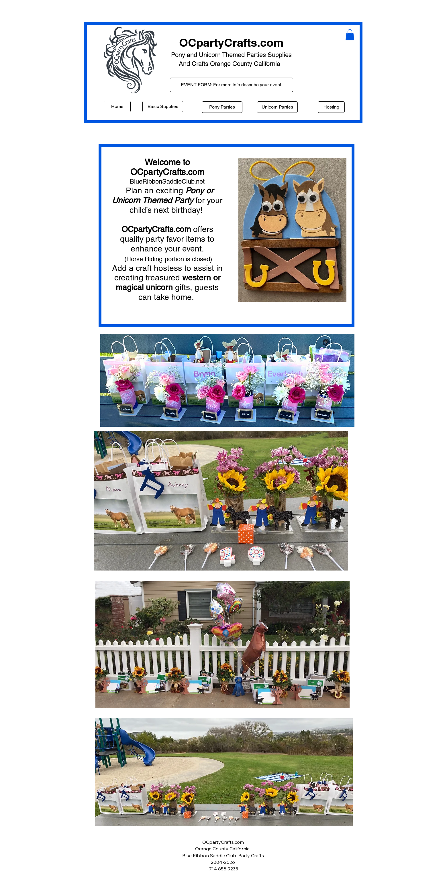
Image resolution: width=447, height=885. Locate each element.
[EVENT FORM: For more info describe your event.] (231, 85)
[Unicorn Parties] (277, 107)
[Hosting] (331, 107)
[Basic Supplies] (162, 106)
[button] (349, 34)
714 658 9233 (223, 869)
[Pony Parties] (222, 107)
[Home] (117, 106)
